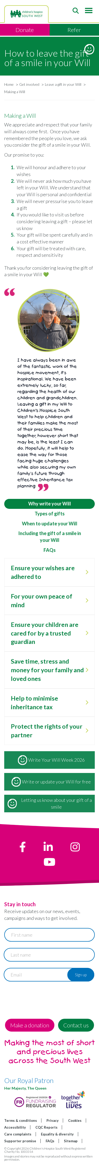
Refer (74, 29)
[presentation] (44, 998)
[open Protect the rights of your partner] (86, 730)
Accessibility (15, 1127)
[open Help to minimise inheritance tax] (86, 702)
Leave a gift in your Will (63, 84)
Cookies (75, 1120)
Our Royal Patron (29, 1080)
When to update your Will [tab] (49, 523)
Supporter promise (20, 1141)
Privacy (52, 1120)
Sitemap (71, 1141)
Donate (25, 29)
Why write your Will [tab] (49, 503)
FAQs (50, 1141)
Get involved (29, 84)
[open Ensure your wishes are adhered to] (86, 572)
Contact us (76, 1025)
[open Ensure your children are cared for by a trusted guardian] (86, 633)
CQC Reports (46, 1127)
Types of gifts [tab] (50, 513)
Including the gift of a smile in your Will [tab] (49, 536)
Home (9, 84)
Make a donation (29, 1025)
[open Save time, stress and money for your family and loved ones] (86, 670)
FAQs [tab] (50, 550)
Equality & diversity (57, 1134)
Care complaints (17, 1134)
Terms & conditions (20, 1120)
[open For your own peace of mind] (86, 600)
